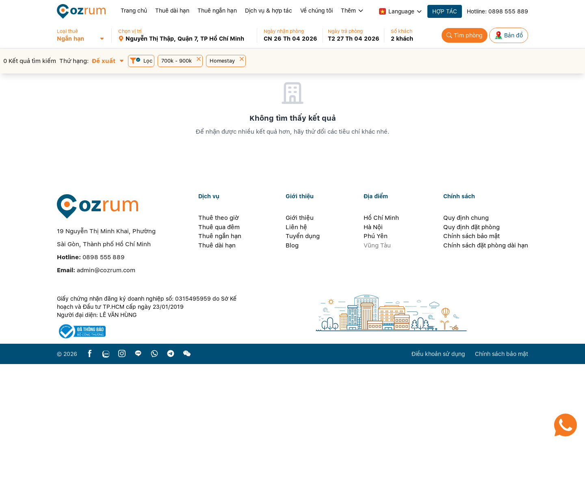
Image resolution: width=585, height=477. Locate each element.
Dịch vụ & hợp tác (268, 10)
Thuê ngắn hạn (217, 10)
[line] (138, 466)
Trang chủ (134, 10)
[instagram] (122, 466)
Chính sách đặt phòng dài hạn (485, 358)
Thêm (352, 10)
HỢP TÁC (444, 11)
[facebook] (89, 466)
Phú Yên (376, 349)
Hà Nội (373, 339)
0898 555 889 (508, 11)
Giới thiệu (300, 330)
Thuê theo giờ (218, 330)
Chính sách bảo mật (471, 349)
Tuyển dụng (303, 349)
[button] (84, 35)
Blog (292, 358)
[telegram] (170, 466)
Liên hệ (296, 339)
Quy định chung (466, 330)
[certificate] (151, 444)
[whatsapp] (154, 466)
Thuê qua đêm (219, 339)
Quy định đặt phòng (471, 339)
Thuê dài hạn (172, 10)
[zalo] (105, 466)
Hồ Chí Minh (381, 330)
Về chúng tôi (316, 10)
